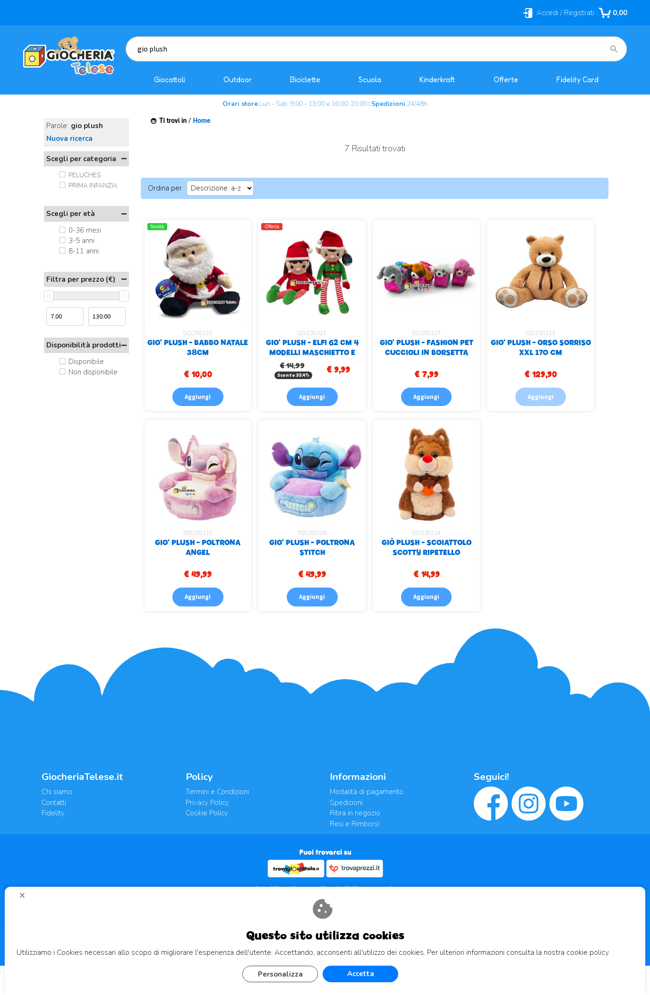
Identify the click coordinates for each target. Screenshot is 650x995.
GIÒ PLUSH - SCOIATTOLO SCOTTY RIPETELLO (426, 547)
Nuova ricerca (69, 138)
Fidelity (53, 813)
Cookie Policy (207, 813)
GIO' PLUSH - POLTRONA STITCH (312, 547)
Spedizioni (346, 802)
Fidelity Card (577, 79)
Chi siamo (57, 791)
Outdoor (237, 79)
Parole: (74, 126)
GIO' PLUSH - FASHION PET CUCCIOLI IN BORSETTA (426, 347)
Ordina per (165, 188)
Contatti (54, 802)
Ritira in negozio (355, 813)
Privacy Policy (207, 802)
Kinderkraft (437, 79)
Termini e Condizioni (217, 791)
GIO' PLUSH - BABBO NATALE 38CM (197, 347)
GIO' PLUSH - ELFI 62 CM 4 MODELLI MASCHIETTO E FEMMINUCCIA (312, 352)
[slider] (48, 296)
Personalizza (280, 974)
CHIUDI (26, 898)
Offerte (506, 79)
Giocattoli (169, 79)
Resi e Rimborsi (354, 824)
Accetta (360, 973)
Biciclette (305, 79)
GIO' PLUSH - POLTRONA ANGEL (197, 547)
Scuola (370, 79)
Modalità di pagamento (366, 791)
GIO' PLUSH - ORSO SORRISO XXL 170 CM (541, 347)
